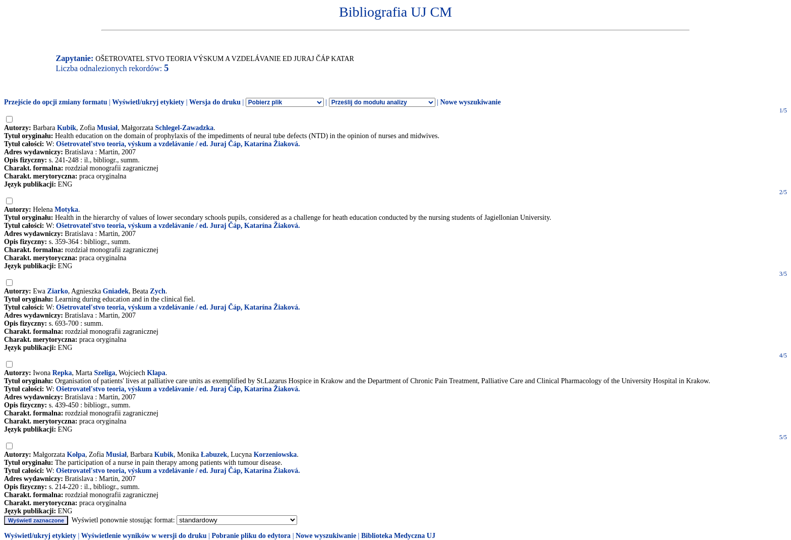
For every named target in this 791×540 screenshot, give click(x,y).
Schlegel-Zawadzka (184, 128)
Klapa (156, 373)
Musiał (107, 128)
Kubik (66, 128)
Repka (62, 373)
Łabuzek (214, 454)
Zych (157, 291)
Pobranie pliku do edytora (251, 535)
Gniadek (116, 291)
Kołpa (76, 454)
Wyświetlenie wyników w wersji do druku (144, 535)
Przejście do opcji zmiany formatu (55, 102)
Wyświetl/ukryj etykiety (148, 102)
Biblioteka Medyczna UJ (398, 535)
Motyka (66, 209)
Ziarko (57, 291)
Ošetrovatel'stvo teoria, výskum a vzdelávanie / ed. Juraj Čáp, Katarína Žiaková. (178, 144)
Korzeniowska (275, 454)
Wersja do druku (215, 102)
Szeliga (105, 373)
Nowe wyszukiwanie (470, 102)
